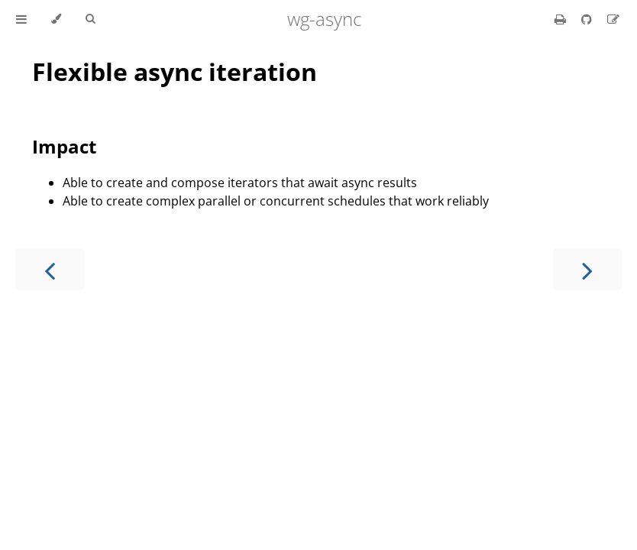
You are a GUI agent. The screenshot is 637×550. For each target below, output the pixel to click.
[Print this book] (561, 19)
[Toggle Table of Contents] (21, 19)
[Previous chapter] (49, 269)
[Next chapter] (587, 269)
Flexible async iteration (174, 71)
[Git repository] (588, 19)
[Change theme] (56, 19)
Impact (64, 146)
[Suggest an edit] (613, 19)
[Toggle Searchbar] (90, 19)
